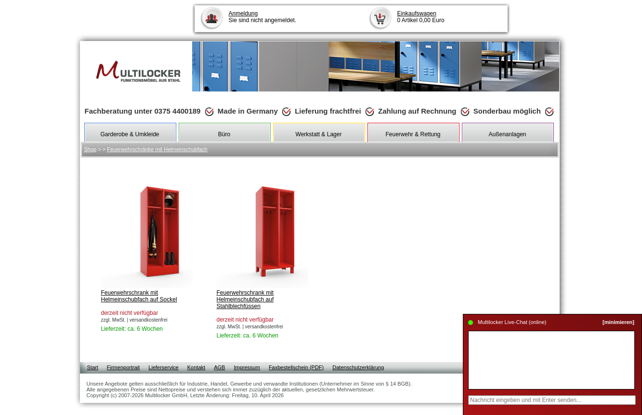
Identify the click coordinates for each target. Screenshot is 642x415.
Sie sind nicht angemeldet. (263, 17)
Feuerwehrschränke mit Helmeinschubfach (157, 149)
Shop (90, 149)
